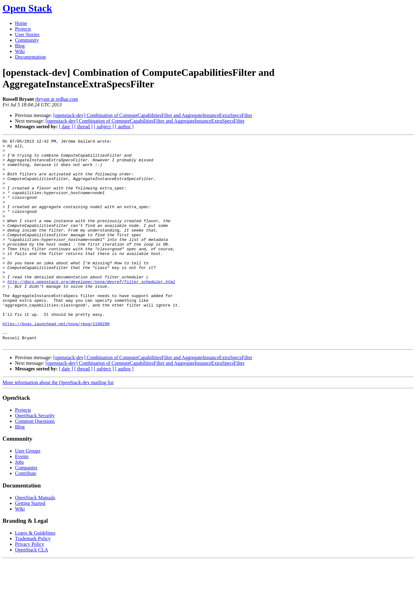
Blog (20, 45)
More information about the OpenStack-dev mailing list (58, 423)
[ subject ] (104, 126)
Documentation (30, 57)
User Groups (27, 492)
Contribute (25, 514)
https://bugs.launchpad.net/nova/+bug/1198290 (55, 361)
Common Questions (35, 462)
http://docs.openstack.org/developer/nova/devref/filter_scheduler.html (91, 310)
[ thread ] (83, 126)
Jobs (19, 503)
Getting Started (30, 544)
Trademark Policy (33, 579)
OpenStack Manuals (35, 538)
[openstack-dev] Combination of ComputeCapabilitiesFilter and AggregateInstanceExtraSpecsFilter (153, 115)
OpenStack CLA (31, 591)
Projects (23, 29)
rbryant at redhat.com (56, 99)
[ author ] (124, 126)
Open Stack (27, 8)
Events (22, 497)
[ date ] (66, 126)
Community (27, 40)
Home (21, 23)
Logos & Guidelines (35, 574)
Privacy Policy (29, 585)
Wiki (20, 51)
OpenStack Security (35, 456)
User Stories (27, 34)
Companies (26, 508)
